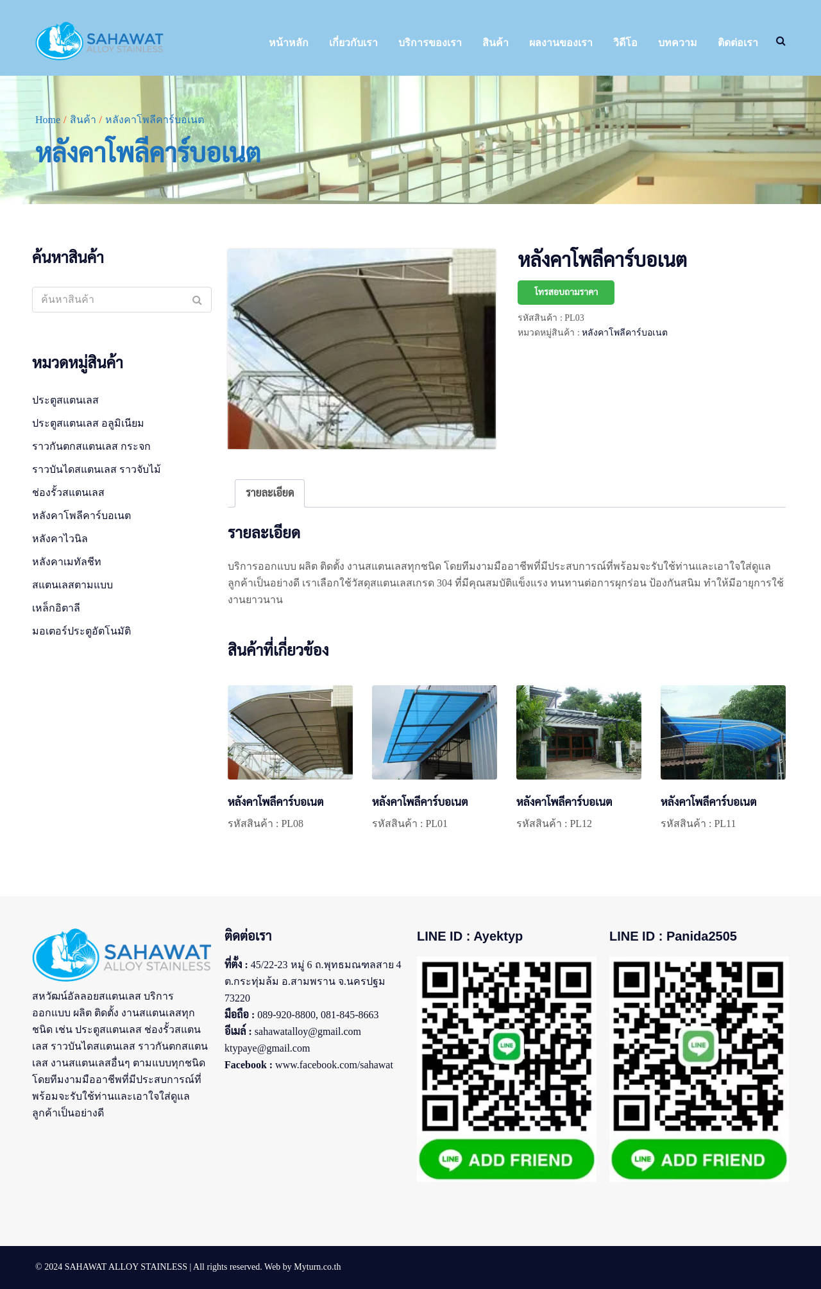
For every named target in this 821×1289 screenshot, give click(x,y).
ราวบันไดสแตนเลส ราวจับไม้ (96, 469)
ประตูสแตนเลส (65, 400)
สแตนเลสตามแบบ (72, 584)
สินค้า (495, 42)
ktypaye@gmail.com (267, 1048)
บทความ (677, 42)
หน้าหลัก (289, 42)
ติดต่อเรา (738, 42)
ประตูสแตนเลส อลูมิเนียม (88, 423)
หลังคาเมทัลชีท (66, 561)
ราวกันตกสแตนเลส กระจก (91, 446)
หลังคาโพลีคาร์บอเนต (625, 332)
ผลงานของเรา (561, 42)
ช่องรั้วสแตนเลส (68, 492)
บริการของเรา (430, 42)
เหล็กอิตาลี (56, 607)
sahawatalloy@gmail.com (308, 1031)
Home (47, 119)
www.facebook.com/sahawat (334, 1064)
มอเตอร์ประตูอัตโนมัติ (81, 631)
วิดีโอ (625, 42)
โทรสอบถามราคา (566, 292)
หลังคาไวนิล (60, 538)
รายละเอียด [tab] (270, 493)
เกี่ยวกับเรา (353, 42)
